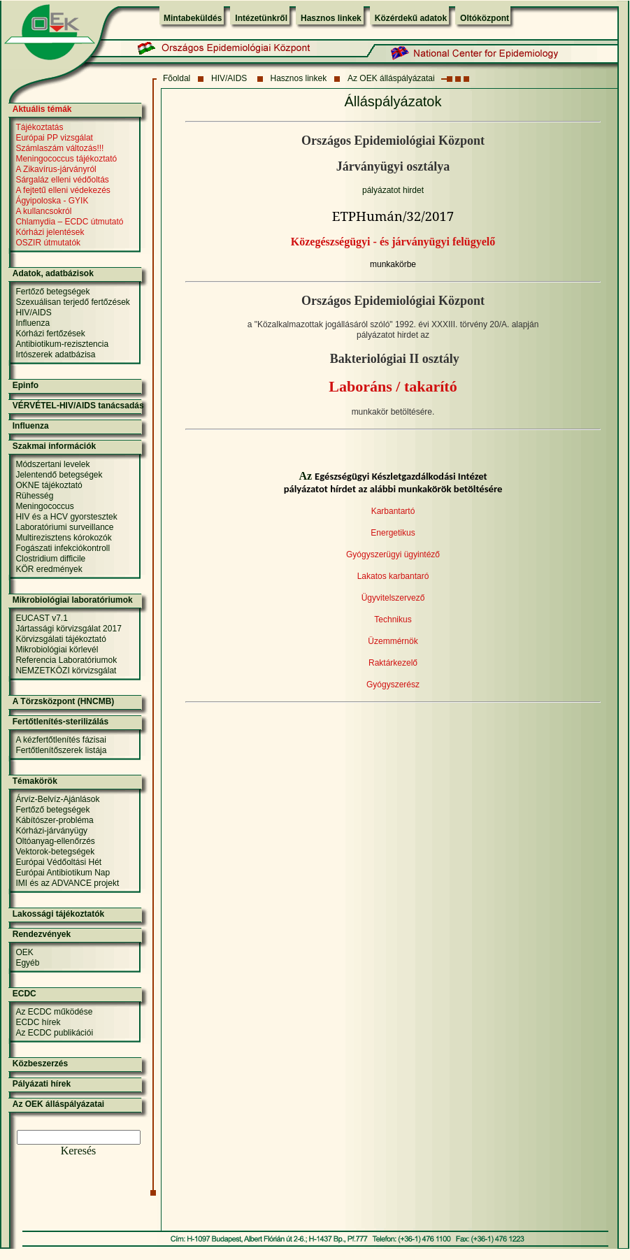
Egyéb (27, 963)
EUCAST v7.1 (41, 618)
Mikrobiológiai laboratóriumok (73, 600)
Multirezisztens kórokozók (63, 538)
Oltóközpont (484, 18)
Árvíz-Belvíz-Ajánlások (57, 799)
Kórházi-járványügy (51, 831)
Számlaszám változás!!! (59, 148)
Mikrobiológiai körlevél (56, 649)
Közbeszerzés (40, 1063)
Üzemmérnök (392, 641)
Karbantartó (393, 511)
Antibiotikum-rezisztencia (61, 344)
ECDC (24, 993)
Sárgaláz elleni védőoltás (61, 180)
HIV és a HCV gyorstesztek (66, 517)
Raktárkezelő (392, 663)
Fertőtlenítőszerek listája (60, 750)
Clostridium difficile (50, 559)
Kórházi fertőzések (50, 333)
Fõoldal (176, 78)
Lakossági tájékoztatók (58, 914)
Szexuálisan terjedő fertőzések (72, 302)
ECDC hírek (37, 1022)
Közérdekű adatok (411, 18)
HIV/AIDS (230, 78)
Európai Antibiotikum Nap (62, 873)
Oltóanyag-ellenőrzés (54, 841)
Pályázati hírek (42, 1084)
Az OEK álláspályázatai (391, 78)
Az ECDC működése (53, 1012)
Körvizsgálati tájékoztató (60, 639)
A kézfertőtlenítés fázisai (60, 740)
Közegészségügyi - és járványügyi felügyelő (393, 242)
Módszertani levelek (52, 464)
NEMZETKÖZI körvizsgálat (65, 670)
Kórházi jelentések (49, 232)
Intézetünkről (261, 18)
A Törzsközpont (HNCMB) (64, 701)
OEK (24, 952)
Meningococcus (44, 506)
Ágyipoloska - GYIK (51, 201)
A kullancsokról (43, 211)
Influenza (32, 323)
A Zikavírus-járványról (55, 169)
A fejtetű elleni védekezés (62, 190)
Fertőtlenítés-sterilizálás (60, 721)
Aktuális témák (42, 109)
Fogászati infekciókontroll (62, 548)
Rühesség (34, 496)
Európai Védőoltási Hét (58, 862)
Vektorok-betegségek (54, 852)
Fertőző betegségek (52, 291)
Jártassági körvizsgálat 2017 (68, 628)
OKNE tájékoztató (48, 485)
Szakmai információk (54, 446)
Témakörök (35, 781)
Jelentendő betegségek (58, 475)
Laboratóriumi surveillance (64, 527)
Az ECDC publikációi (54, 1033)
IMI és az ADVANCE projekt (67, 883)
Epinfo (25, 385)
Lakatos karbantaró (393, 576)
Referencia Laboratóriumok (66, 660)
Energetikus (393, 533)
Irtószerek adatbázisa (55, 354)
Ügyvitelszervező (393, 598)
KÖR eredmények (48, 569)
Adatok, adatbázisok (53, 273)
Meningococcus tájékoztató (66, 159)
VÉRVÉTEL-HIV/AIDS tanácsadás (78, 405)
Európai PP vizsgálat (54, 138)
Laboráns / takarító (393, 386)
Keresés (78, 1151)
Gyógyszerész (393, 684)
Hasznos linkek (331, 18)
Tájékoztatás (39, 127)
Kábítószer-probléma (54, 820)
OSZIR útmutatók (47, 243)
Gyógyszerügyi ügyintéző (393, 554)
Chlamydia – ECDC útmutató (69, 222)
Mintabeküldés (193, 18)
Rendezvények (42, 934)
